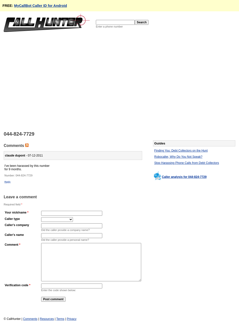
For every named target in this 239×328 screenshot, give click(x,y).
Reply (7, 181)
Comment (11, 244)
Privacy (71, 321)
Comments (30, 321)
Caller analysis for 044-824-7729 (184, 177)
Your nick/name (15, 212)
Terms (60, 321)
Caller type (12, 219)
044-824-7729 (24, 175)
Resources (47, 321)
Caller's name (14, 235)
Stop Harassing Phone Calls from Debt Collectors (186, 163)
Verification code (16, 292)
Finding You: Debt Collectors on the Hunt (181, 150)
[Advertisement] (47, 81)
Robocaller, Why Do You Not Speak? (178, 156)
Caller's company (17, 225)
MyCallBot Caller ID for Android (40, 6)
